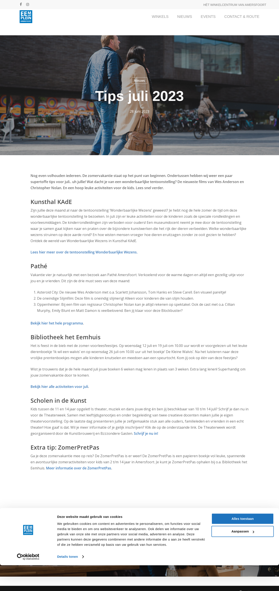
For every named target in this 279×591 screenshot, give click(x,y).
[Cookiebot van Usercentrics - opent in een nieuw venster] (28, 582)
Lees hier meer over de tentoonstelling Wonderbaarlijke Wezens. (84, 252)
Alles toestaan (242, 544)
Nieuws (139, 80)
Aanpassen (242, 557)
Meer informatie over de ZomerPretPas (78, 468)
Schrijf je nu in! (146, 433)
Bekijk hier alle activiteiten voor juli (59, 386)
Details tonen (67, 582)
